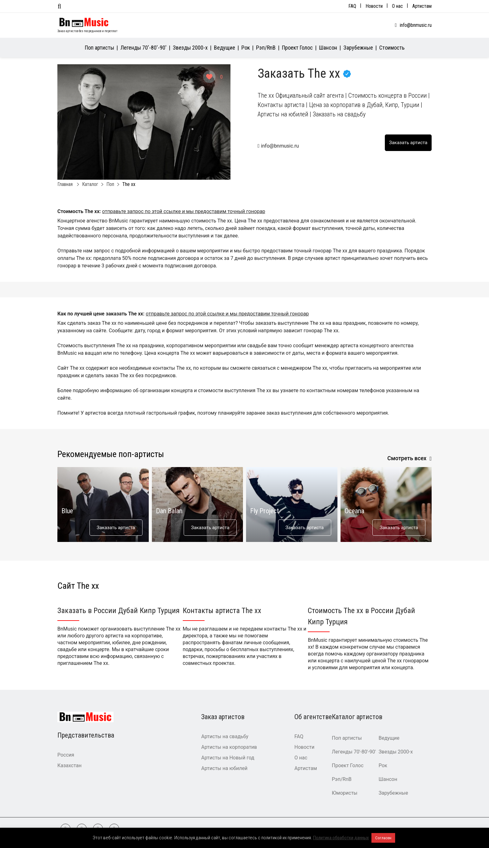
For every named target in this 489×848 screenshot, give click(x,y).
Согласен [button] (383, 838)
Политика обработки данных (341, 838)
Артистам (422, 6)
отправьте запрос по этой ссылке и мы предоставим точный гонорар (183, 211)
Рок (245, 47)
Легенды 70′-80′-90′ (143, 47)
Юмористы (344, 793)
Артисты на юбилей (224, 768)
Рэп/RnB (266, 47)
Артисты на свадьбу (224, 736)
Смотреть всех (407, 458)
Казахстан (69, 765)
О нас (397, 6)
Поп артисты (99, 47)
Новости (374, 6)
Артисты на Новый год (227, 758)
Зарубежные (358, 47)
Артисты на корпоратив (229, 747)
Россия (65, 755)
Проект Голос (297, 47)
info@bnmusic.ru (416, 25)
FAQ (352, 6)
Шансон (328, 47)
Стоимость (391, 47)
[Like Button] (209, 77)
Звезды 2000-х (190, 47)
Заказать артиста (116, 527)
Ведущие (224, 47)
